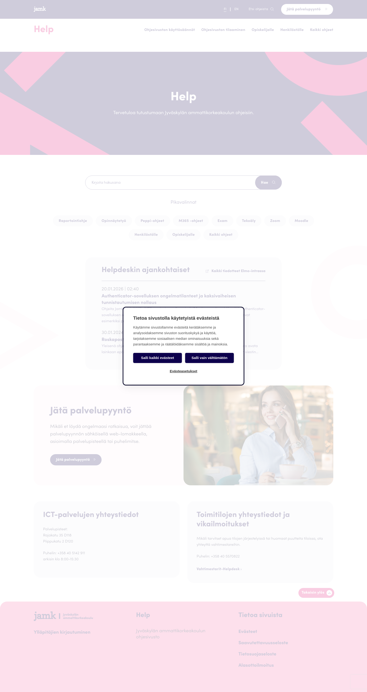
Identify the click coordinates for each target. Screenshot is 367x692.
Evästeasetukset (183, 371)
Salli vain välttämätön (209, 358)
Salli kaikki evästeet (157, 358)
